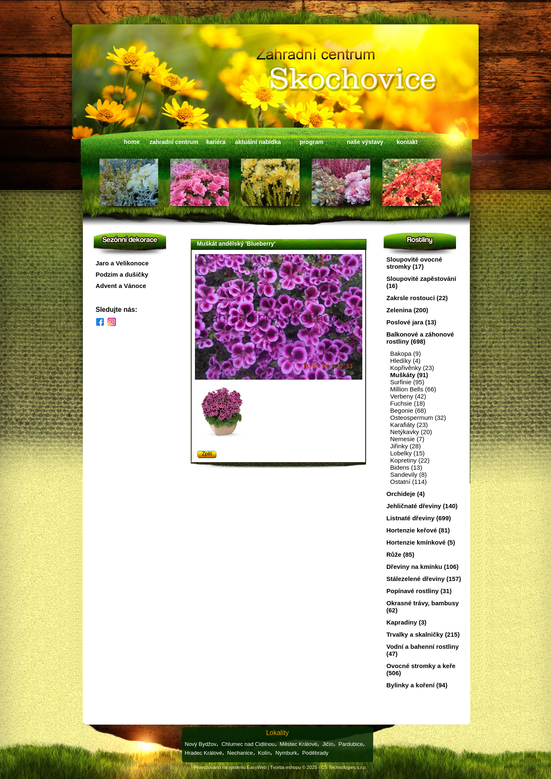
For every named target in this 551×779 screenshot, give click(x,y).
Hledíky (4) (405, 360)
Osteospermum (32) (418, 417)
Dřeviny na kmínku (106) (423, 566)
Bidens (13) (406, 467)
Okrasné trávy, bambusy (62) (423, 606)
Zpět (207, 454)
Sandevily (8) (408, 474)
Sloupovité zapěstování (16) (421, 282)
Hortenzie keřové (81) (418, 530)
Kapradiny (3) (407, 622)
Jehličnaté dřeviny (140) (422, 505)
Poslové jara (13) (411, 322)
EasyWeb (257, 767)
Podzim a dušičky (122, 274)
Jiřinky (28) (405, 446)
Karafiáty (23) (409, 424)
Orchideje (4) (406, 493)
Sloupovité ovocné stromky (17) (414, 263)
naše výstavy (365, 142)
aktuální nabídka (258, 142)
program (311, 142)
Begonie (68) (408, 410)
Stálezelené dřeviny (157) (424, 578)
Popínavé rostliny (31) (419, 590)
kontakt (407, 142)
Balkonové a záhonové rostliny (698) (420, 338)
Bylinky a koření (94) (417, 685)
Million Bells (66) (413, 389)
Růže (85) (401, 554)
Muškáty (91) (409, 374)
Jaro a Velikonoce (122, 263)
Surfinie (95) (407, 382)
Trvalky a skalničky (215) (423, 634)
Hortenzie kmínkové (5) (421, 542)
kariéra (216, 142)
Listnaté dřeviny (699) (419, 518)
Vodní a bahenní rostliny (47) (423, 650)
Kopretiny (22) (410, 460)
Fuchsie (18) (407, 403)
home (131, 142)
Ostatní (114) (408, 481)
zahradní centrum (173, 142)
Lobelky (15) (407, 453)
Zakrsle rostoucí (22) (417, 297)
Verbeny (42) (408, 396)
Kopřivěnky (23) (412, 367)
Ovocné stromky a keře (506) (421, 669)
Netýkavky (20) (411, 431)
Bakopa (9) (405, 353)
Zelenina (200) (407, 310)
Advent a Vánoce (121, 285)
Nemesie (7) (407, 438)
